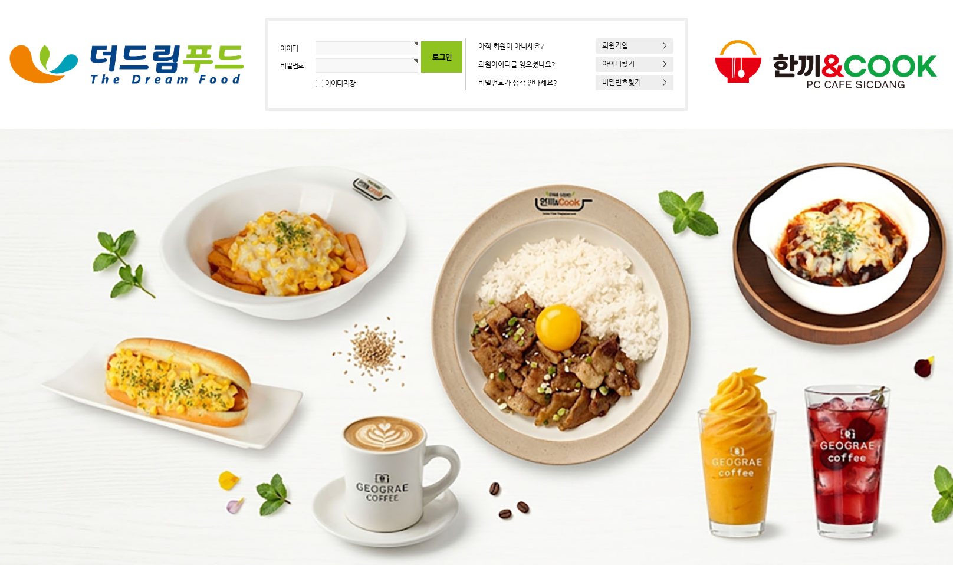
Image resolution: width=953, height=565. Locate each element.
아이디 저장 (340, 83)
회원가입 (634, 45)
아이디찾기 (634, 64)
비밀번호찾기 (634, 82)
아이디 (288, 48)
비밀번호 (291, 65)
